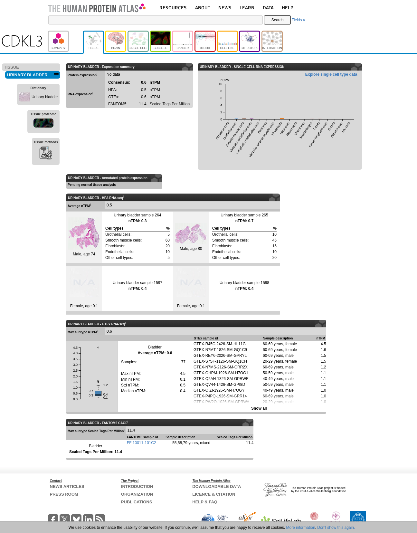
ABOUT (202, 7)
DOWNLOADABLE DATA (216, 486)
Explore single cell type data (331, 74)
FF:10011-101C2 (141, 443)
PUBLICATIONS (136, 502)
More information (300, 527)
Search (277, 20)
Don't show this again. (336, 527)
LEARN (247, 7)
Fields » (298, 20)
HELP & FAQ (204, 502)
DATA (268, 7)
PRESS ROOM (64, 494)
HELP (287, 7)
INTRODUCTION (137, 486)
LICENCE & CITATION (213, 494)
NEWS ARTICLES (67, 486)
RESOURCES (173, 7)
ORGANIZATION (137, 494)
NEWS (225, 7)
